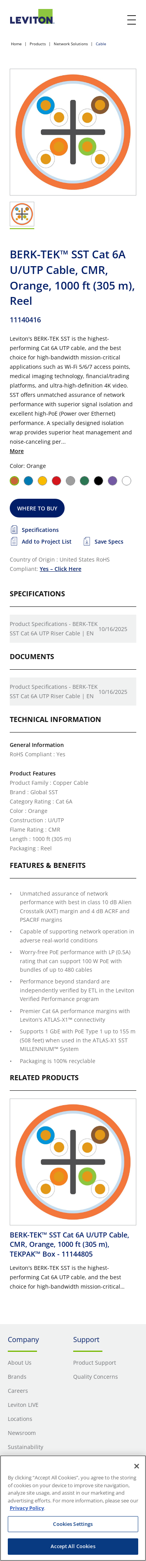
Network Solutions (71, 43)
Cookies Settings (73, 1523)
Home (16, 43)
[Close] (136, 1466)
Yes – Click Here (60, 568)
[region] (73, 1508)
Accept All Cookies (73, 1546)
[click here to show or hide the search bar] (115, 20)
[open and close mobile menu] (132, 20)
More (17, 451)
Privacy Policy (27, 1507)
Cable (101, 43)
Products (38, 43)
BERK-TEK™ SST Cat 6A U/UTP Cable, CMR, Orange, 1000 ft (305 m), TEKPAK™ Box (69, 1244)
